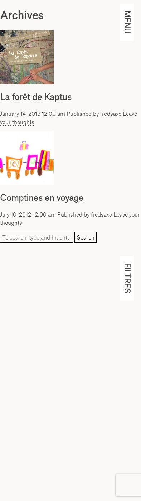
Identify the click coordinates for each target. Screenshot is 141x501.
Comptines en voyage (41, 198)
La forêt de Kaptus (36, 97)
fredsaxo (110, 113)
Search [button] (85, 237)
